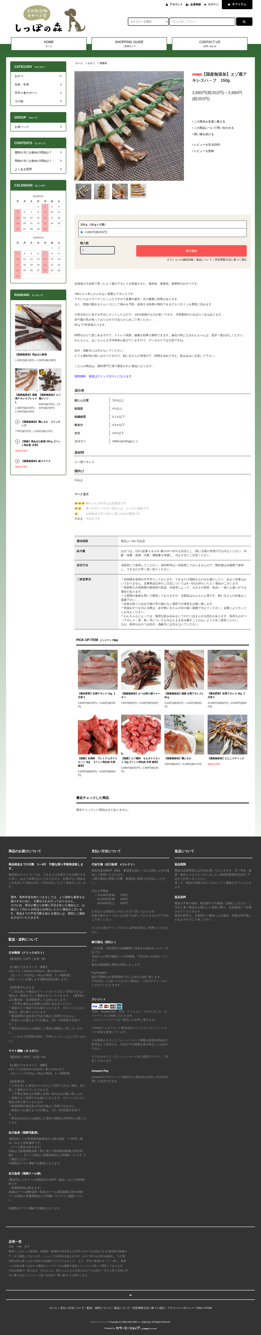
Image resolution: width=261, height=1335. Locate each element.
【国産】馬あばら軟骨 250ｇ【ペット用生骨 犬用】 (40, 443)
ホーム (79, 63)
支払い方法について (72, 1307)
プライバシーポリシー (180, 1307)
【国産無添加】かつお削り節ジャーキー (140, 695)
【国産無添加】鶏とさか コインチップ (40, 423)
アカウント (176, 4)
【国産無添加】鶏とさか (177, 758)
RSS (199, 1307)
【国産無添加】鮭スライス (36, 461)
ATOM (208, 1307)
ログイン (213, 4)
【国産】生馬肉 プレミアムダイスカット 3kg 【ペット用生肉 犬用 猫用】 (97, 762)
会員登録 (195, 4)
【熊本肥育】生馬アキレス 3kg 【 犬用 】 (226, 695)
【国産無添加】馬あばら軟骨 (31, 354)
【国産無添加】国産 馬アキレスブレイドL (26, 398)
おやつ (91, 63)
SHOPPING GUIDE (129, 44)
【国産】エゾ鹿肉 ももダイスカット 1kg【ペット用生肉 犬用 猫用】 (140, 760)
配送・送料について (99, 1307)
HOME (48, 44)
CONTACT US (209, 44)
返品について (204, 259)
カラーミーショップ (100, 1322)
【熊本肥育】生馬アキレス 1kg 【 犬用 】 (96, 695)
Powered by (130, 1328)
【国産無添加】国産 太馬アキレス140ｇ (183, 695)
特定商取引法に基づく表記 (231, 259)
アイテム (236, 4)
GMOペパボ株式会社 (142, 1322)
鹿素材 (103, 63)
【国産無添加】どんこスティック (226, 758)
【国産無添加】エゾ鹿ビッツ (50, 396)
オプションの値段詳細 (180, 259)
